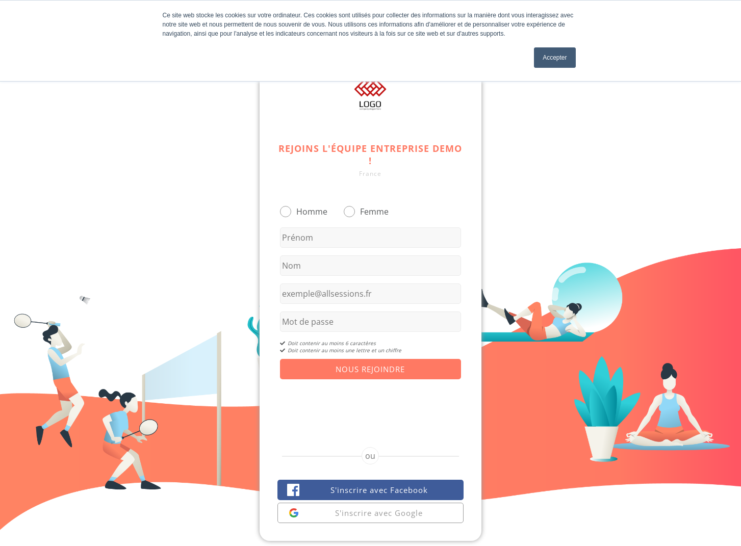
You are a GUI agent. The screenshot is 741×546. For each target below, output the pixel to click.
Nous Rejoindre (370, 369)
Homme (311, 211)
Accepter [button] (555, 57)
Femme (374, 211)
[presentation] (370, 404)
